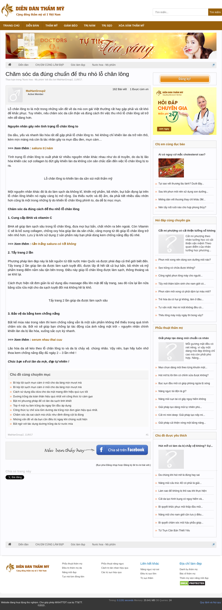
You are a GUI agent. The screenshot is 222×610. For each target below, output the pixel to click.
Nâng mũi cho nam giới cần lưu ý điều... (180, 514)
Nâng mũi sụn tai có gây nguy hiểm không (182, 399)
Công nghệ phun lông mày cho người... (180, 275)
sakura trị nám (42, 148)
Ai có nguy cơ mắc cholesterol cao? (181, 154)
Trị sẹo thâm (146, 578)
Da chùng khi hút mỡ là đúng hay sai (179, 474)
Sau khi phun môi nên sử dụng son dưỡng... (183, 191)
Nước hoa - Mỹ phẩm (33, 79)
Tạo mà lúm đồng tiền (73, 576)
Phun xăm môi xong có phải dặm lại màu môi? (184, 291)
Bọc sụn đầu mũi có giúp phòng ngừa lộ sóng (184, 383)
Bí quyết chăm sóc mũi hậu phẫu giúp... (180, 522)
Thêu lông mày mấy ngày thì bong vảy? (180, 315)
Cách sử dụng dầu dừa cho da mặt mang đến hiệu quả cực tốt (50, 391)
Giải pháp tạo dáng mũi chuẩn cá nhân (183, 338)
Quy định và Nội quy (210, 602)
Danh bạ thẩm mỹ (189, 569)
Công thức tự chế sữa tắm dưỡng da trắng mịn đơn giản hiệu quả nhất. (55, 410)
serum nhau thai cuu (47, 339)
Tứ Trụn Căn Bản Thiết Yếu (174, 530)
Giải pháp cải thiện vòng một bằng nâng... (182, 422)
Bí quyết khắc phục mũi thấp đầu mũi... (180, 506)
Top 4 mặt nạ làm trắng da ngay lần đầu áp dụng (42, 405)
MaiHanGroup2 (65, 79)
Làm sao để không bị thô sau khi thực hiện (182, 490)
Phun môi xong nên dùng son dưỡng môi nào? (184, 259)
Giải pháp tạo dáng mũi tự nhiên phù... (180, 407)
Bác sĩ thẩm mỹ (187, 573)
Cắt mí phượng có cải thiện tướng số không (186, 230)
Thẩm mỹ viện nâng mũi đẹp (194, 578)
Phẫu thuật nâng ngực (112, 563)
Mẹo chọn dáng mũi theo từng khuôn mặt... (182, 367)
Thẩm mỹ (52, 25)
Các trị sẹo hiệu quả (111, 572)
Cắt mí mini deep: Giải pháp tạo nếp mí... (181, 414)
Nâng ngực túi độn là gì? (172, 391)
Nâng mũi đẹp (69, 572)
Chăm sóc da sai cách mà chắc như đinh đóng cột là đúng (48, 414)
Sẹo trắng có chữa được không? (176, 267)
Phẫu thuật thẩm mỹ (72, 563)
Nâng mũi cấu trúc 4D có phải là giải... (180, 483)
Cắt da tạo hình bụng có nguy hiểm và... (181, 498)
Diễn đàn (32, 25)
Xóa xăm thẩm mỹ (131, 25)
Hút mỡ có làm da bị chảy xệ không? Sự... (185, 445)
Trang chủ (11, 25)
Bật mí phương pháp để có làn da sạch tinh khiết (42, 400)
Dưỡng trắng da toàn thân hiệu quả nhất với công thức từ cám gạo (53, 396)
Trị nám (89, 25)
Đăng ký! (185, 79)
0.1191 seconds (125, 600)
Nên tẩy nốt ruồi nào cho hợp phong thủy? (182, 207)
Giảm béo (71, 25)
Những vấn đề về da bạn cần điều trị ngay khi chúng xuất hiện (50, 419)
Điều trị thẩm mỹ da (72, 568)
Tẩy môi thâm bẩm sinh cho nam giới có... (182, 283)
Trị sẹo (107, 25)
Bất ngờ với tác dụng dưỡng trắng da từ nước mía (43, 423)
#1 (147, 434)
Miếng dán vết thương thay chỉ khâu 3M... (181, 199)
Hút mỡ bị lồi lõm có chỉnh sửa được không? (183, 375)
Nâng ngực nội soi (149, 569)
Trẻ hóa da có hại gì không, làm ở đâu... (181, 299)
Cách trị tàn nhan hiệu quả (114, 568)
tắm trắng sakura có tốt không (54, 244)
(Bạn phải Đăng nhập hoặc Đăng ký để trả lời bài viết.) (123, 465)
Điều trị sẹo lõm (148, 573)
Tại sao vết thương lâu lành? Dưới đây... (181, 183)
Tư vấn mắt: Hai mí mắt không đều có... (181, 307)
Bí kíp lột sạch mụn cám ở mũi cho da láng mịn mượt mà (47, 382)
